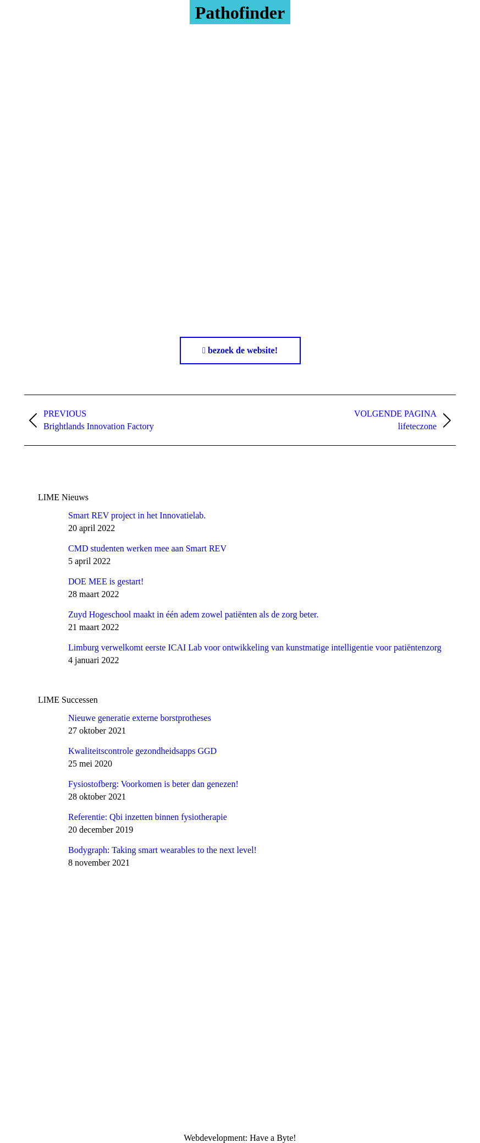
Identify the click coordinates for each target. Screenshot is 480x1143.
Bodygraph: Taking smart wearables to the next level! (162, 850)
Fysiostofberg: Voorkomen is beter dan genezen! (153, 784)
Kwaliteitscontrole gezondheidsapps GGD (142, 751)
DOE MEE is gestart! (106, 581)
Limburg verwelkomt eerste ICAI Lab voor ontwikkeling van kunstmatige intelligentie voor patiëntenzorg (255, 647)
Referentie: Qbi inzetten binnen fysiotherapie (147, 817)
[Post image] (49, 522)
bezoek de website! (240, 350)
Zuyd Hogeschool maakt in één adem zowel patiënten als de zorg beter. (193, 614)
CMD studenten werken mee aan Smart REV (147, 548)
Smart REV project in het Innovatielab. (137, 515)
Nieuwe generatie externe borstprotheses (139, 718)
